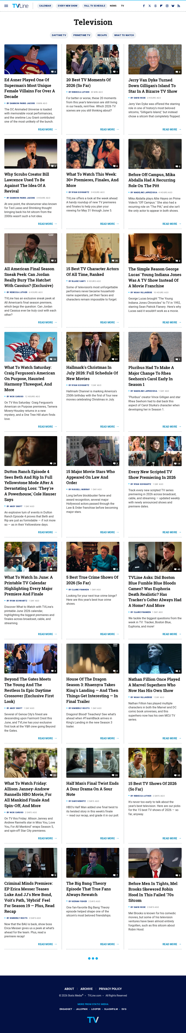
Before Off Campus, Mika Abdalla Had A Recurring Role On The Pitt (151, 180)
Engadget (66, 1009)
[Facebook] (143, 5)
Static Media (75, 995)
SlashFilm (111, 1009)
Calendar (45, 5)
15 (54, 359)
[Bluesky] (173, 5)
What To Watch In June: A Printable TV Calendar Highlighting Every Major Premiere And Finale (28, 586)
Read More (45, 129)
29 (54, 463)
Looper (95, 1009)
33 (116, 775)
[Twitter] (149, 5)
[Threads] (155, 5)
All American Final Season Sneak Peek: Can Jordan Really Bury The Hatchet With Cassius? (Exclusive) (29, 277)
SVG (124, 1009)
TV (122, 5)
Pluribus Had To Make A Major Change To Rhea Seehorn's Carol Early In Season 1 (151, 376)
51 (116, 359)
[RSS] (178, 5)
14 (178, 463)
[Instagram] (167, 5)
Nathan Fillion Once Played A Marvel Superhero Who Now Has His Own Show (154, 685)
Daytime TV (59, 35)
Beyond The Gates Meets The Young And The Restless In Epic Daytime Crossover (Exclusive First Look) (29, 690)
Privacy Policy (110, 989)
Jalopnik (82, 1009)
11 (54, 569)
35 (116, 260)
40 (178, 569)
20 (54, 775)
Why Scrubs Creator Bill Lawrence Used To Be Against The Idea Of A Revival (26, 182)
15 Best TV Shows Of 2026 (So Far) (152, 786)
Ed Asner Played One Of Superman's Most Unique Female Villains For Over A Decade (29, 88)
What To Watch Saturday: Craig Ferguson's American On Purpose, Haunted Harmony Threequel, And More (29, 378)
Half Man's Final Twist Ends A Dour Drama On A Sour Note (92, 789)
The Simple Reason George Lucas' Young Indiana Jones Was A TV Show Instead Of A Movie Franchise (154, 277)
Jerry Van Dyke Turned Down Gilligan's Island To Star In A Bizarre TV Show (152, 85)
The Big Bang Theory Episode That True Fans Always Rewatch (88, 889)
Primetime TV (81, 35)
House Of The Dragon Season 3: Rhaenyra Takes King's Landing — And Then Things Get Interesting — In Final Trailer (92, 690)
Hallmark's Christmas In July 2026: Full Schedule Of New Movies (92, 373)
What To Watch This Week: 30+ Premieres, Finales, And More (92, 179)
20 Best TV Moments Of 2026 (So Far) (88, 82)
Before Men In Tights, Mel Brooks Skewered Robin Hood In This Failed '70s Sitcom (152, 892)
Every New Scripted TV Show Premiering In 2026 (152, 474)
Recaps (102, 35)
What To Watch (124, 35)
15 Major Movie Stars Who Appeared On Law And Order (90, 477)
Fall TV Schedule (94, 5)
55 (178, 775)
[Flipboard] (161, 5)
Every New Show (67, 5)
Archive (86, 989)
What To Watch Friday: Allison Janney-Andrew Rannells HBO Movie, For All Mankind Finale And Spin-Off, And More (28, 794)
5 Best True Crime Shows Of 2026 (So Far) (92, 580)
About (69, 989)
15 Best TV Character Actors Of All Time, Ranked (92, 271)
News (113, 5)
